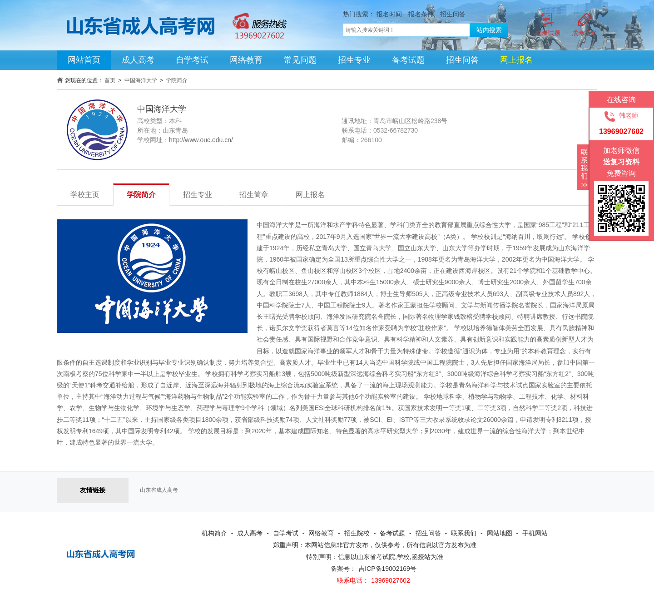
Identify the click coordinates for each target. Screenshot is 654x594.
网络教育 (246, 59)
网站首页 (84, 59)
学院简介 (177, 80)
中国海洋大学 (140, 80)
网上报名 (310, 194)
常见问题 (300, 59)
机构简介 (214, 533)
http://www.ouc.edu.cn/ (201, 140)
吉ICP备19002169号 (387, 568)
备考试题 (408, 59)
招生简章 (253, 194)
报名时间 (389, 14)
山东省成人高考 (159, 490)
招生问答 (453, 14)
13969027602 (390, 580)
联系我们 (463, 533)
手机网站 (535, 533)
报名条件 (421, 14)
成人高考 (138, 59)
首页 (109, 80)
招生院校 (357, 533)
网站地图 (499, 533)
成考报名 (584, 33)
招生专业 (354, 59)
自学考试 (192, 59)
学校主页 (84, 194)
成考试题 (547, 33)
